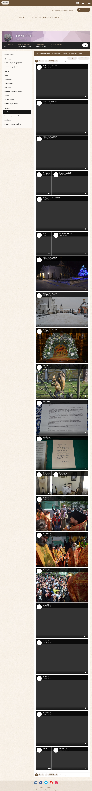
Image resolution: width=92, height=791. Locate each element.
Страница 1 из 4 (65, 61)
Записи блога (9, 99)
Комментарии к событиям (13, 91)
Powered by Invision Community (46, 790)
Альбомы (8, 120)
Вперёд (51, 61)
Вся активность (10, 54)
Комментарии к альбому (13, 124)
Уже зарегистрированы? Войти (63, 10)
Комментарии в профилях (13, 63)
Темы (6, 75)
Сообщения (8, 79)
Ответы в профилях (11, 67)
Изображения (9, 112)
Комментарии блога (11, 104)
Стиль (49, 787)
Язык (42, 787)
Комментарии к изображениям (15, 116)
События (8, 87)
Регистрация (83, 10)
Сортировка (83, 58)
